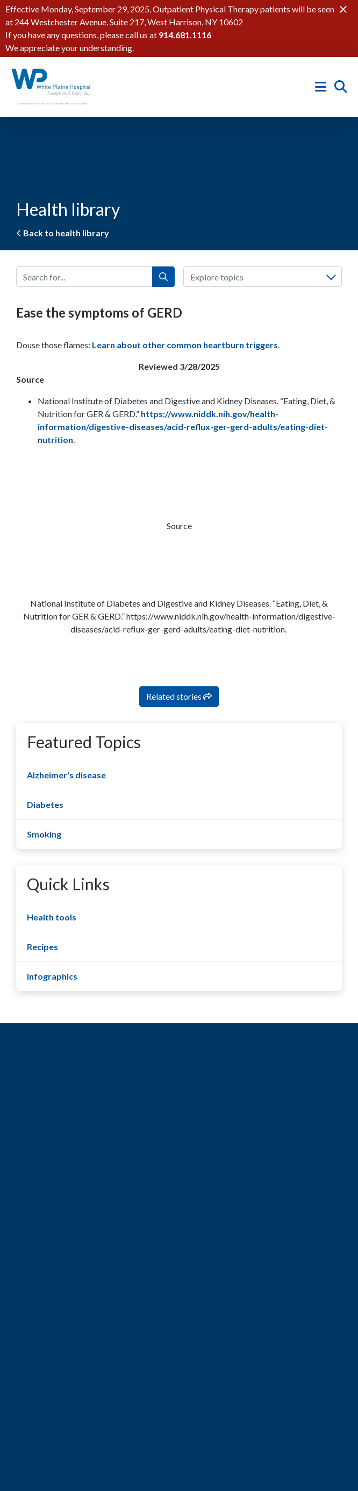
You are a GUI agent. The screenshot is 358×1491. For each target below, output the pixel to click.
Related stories (179, 696)
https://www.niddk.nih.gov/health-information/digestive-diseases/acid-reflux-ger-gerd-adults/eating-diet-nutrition (183, 427)
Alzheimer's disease (66, 775)
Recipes (42, 946)
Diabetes (45, 804)
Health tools (51, 917)
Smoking (44, 834)
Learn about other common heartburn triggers (185, 345)
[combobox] (262, 276)
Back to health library (62, 233)
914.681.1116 (185, 35)
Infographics (52, 976)
